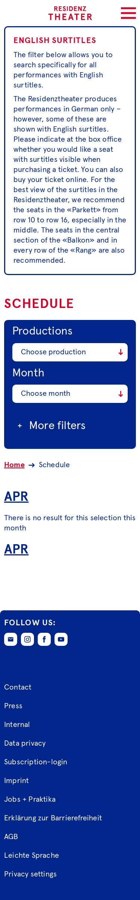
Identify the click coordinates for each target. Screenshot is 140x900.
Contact (17, 687)
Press (13, 706)
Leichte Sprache (31, 856)
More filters (50, 425)
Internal (17, 725)
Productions (42, 331)
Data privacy (25, 744)
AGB (11, 837)
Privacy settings (30, 874)
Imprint (16, 781)
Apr (16, 496)
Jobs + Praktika (30, 800)
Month (28, 372)
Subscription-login (36, 762)
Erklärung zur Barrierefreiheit (53, 818)
